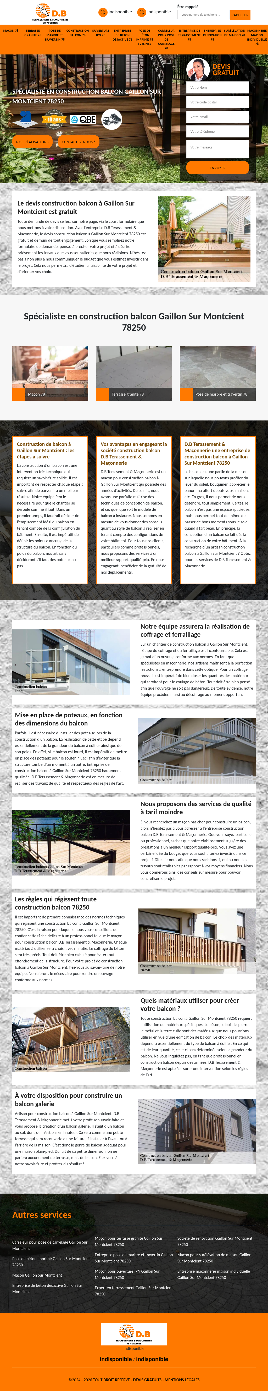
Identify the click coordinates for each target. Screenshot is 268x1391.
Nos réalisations (32, 142)
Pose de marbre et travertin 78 (55, 35)
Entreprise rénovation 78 (212, 35)
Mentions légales (182, 1379)
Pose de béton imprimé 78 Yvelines (144, 37)
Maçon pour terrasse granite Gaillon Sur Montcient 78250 (128, 1241)
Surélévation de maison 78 (234, 33)
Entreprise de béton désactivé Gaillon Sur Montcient (47, 1288)
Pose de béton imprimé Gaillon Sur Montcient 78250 (51, 1261)
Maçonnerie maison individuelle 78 (257, 37)
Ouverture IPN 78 (100, 33)
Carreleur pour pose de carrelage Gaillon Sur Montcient (50, 1245)
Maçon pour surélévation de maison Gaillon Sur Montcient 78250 (214, 1257)
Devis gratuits (147, 1379)
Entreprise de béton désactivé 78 (122, 35)
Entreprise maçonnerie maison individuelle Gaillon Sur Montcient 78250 (213, 1274)
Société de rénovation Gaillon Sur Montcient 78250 (215, 1241)
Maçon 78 (11, 30)
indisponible (115, 12)
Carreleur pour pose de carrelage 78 (166, 39)
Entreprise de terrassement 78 (189, 35)
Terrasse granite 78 (32, 33)
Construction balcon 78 (77, 33)
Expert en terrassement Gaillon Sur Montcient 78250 (133, 1290)
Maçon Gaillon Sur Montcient (37, 1275)
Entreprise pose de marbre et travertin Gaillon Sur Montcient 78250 (134, 1257)
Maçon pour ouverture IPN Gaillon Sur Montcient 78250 (127, 1274)
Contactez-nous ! (78, 142)
